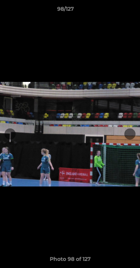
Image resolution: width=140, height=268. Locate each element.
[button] (113, 10)
